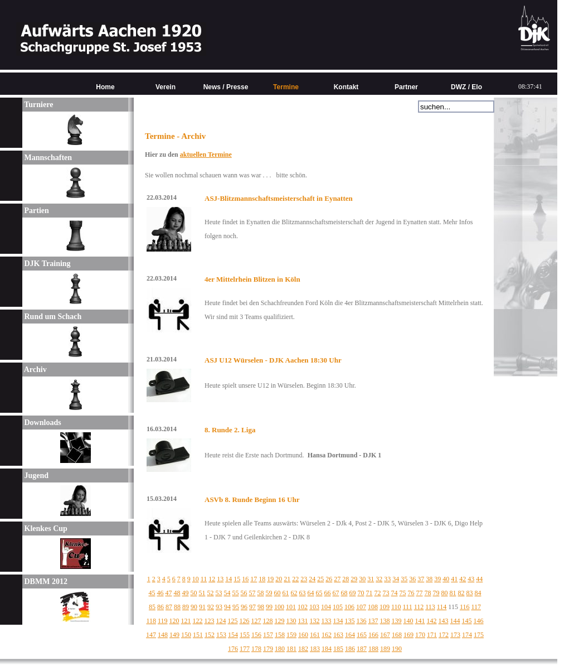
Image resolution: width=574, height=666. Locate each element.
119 (163, 621)
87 (169, 607)
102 (303, 607)
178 (256, 649)
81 (453, 593)
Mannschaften (47, 157)
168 (397, 635)
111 (407, 607)
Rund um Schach (51, 316)
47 (169, 593)
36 (412, 579)
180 (280, 649)
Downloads (41, 422)
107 (361, 607)
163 (338, 635)
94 (227, 607)
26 (328, 579)
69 (352, 593)
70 (361, 593)
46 (160, 593)
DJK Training (46, 263)
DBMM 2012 (44, 581)
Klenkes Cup (44, 528)
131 (303, 621)
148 (163, 635)
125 (233, 621)
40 (445, 579)
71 (369, 593)
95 (235, 607)
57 (252, 593)
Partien (35, 210)
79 (436, 593)
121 (186, 621)
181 (291, 649)
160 (303, 635)
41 (454, 579)
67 (336, 593)
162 (327, 635)
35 (404, 579)
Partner (406, 87)
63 (302, 593)
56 (244, 593)
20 (278, 579)
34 (395, 579)
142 (432, 621)
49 (185, 593)
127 (256, 621)
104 (326, 607)
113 (430, 607)
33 (387, 579)
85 (152, 607)
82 (461, 593)
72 (377, 593)
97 (252, 607)
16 (245, 579)
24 (312, 579)
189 (385, 649)
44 (479, 579)
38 (429, 579)
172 (444, 635)
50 (194, 593)
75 (403, 593)
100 (279, 607)
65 (319, 593)
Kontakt (346, 87)
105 (338, 607)
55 (235, 593)
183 (315, 649)
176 (233, 649)
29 (354, 579)
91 (202, 607)
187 (362, 649)
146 (479, 621)
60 (277, 593)
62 (294, 593)
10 (195, 579)
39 (437, 579)
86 (160, 607)
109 (385, 607)
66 (327, 593)
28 (345, 579)
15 (237, 579)
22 (295, 579)
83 (469, 593)
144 (455, 621)
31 (370, 579)
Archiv (34, 369)
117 (476, 607)
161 (315, 635)
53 (219, 593)
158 (280, 635)
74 (394, 593)
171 (432, 635)
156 (256, 635)
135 (350, 621)
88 (177, 607)
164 (350, 635)
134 (338, 621)
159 (291, 635)
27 (337, 579)
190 (397, 649)
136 (362, 621)
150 (186, 635)
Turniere (37, 104)
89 (185, 607)
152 (210, 635)
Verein (165, 87)
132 (315, 621)
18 (262, 579)
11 (204, 579)
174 (467, 635)
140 (408, 621)
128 (268, 621)
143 (444, 621)
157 (268, 635)
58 (260, 593)
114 (442, 607)
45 (152, 593)
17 (253, 579)
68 (344, 593)
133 (327, 621)
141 (420, 621)
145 (467, 621)
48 (177, 593)
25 (320, 579)
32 (379, 579)
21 (287, 579)
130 (291, 621)
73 (386, 593)
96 (244, 607)
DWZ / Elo (466, 87)
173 (455, 635)
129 (280, 621)
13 (220, 579)
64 (311, 593)
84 (478, 593)
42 (462, 579)
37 (420, 579)
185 (338, 649)
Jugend (35, 475)
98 (260, 607)
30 (362, 579)
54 (227, 593)
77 (419, 593)
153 (221, 635)
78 (428, 593)
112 (419, 607)
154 (233, 635)
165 (362, 635)
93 (219, 607)
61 (286, 593)
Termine (286, 87)
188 (373, 649)
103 (314, 607)
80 (444, 593)
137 (373, 621)
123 (210, 621)
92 (210, 607)
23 (303, 579)
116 (465, 607)
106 (349, 607)
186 (350, 649)
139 (397, 621)
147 (151, 635)
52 (210, 593)
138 (385, 621)
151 (198, 635)
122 (198, 621)
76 (411, 593)
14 (228, 579)
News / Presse (226, 87)
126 (245, 621)
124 (221, 621)
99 (269, 607)
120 (174, 621)
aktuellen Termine (206, 154)
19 (270, 579)
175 (479, 635)
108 (373, 607)
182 (303, 649)
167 (385, 635)
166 (373, 635)
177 (245, 649)
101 (291, 607)
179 (268, 649)
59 (269, 593)
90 (194, 607)
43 (471, 579)
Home (105, 87)
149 (174, 635)
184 (327, 649)
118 (151, 621)
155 (245, 635)
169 (408, 635)
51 (202, 593)
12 (211, 579)
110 (396, 607)
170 (420, 635)
